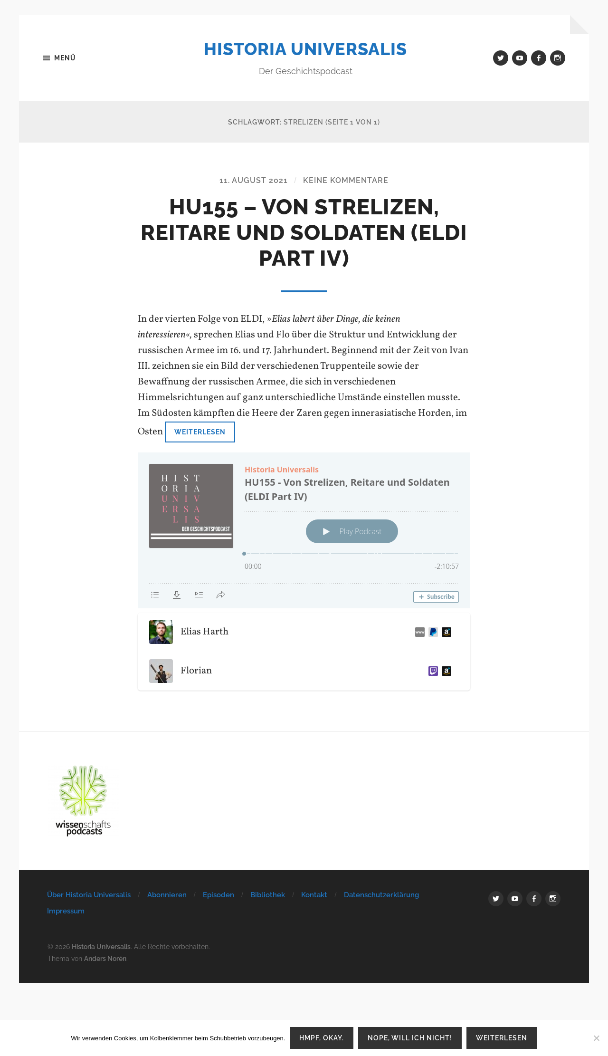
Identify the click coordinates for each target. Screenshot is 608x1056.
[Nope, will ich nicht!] (596, 1038)
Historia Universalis (305, 49)
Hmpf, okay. (321, 1038)
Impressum (66, 911)
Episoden (218, 895)
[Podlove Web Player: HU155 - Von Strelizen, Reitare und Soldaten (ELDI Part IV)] (304, 530)
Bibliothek (267, 895)
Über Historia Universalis (89, 895)
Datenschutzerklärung (381, 895)
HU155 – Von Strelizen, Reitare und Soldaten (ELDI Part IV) (304, 232)
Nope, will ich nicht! (410, 1038)
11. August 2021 (253, 180)
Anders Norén (105, 958)
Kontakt (314, 895)
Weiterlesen (200, 432)
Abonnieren (167, 895)
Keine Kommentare (346, 180)
